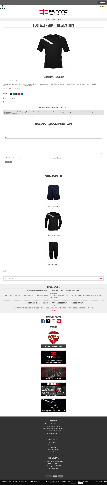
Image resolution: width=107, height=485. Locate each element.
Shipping (53, 447)
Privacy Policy (57, 158)
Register (53, 20)
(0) (60, 20)
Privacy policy (53, 468)
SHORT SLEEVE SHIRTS (61, 25)
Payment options (53, 449)
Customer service (53, 445)
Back (4, 271)
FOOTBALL (39, 25)
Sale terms (53, 452)
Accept (81, 483)
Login (47, 20)
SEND (8, 162)
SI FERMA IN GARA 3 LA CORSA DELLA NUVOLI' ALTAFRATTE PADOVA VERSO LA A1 (53, 290)
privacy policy (73, 483)
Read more (53, 298)
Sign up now (7, 112)
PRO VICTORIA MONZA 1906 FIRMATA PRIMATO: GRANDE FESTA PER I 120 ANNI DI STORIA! (53, 303)
